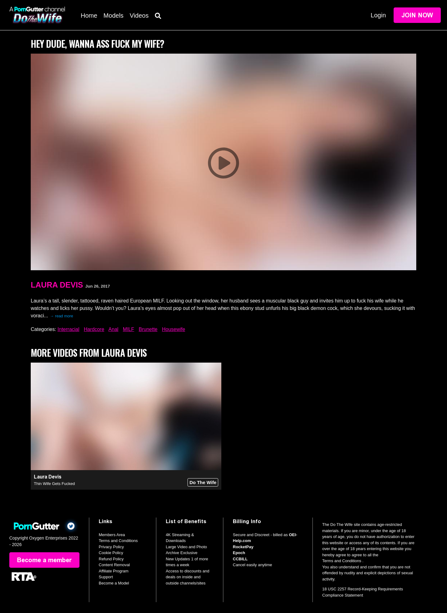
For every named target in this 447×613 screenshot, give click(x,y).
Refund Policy (111, 559)
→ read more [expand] (61, 316)
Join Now (417, 15)
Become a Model (114, 583)
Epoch (239, 552)
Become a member (44, 560)
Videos (139, 15)
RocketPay (243, 547)
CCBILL (240, 559)
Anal (113, 329)
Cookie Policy (111, 552)
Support (106, 577)
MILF (128, 329)
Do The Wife (202, 482)
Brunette (148, 329)
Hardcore (94, 329)
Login (378, 15)
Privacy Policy (111, 547)
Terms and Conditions (118, 540)
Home (89, 15)
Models (113, 15)
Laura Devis (57, 284)
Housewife (173, 329)
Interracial (68, 329)
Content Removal (114, 564)
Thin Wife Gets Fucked (54, 483)
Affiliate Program (114, 571)
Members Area (112, 534)
